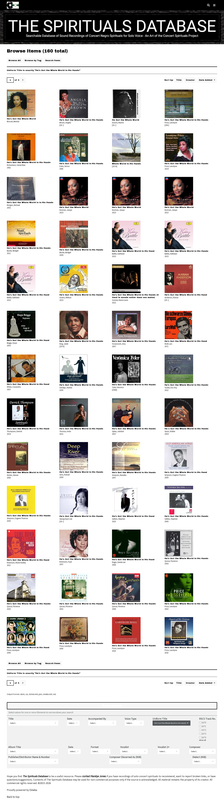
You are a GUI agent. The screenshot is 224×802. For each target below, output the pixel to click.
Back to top (13, 796)
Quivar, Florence (171, 561)
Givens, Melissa (65, 297)
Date (69, 718)
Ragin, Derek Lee (118, 562)
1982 (9, 167)
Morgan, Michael (13, 205)
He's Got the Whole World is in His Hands (30, 202)
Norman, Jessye (65, 210)
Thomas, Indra (65, 431)
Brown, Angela (65, 122)
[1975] (61, 346)
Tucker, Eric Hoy (171, 387)
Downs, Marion (118, 122)
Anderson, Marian (171, 297)
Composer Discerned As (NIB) (125, 757)
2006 (114, 564)
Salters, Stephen (118, 519)
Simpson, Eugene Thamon (175, 475)
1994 (167, 563)
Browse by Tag (33, 60)
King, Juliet (63, 344)
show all (202, 740)
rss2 (54, 694)
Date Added (206, 80)
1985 (61, 168)
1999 (61, 390)
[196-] (167, 125)
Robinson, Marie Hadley (16, 562)
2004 (167, 434)
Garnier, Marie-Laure (120, 300)
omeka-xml (47, 694)
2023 (61, 212)
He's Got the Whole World (21, 119)
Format (95, 747)
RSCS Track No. (207, 718)
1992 (61, 609)
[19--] (114, 125)
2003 (9, 345)
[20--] (61, 125)
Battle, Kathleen (118, 253)
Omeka (33, 790)
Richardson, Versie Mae (16, 165)
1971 (166, 346)
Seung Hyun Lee (65, 519)
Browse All (15, 60)
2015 (114, 521)
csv (27, 694)
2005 (9, 477)
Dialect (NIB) (199, 757)
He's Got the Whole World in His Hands (81, 120)
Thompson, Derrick (14, 431)
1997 (114, 477)
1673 (204, 733)
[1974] (114, 166)
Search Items (52, 60)
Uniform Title (160, 718)
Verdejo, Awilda (65, 387)
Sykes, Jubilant (118, 431)
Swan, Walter (170, 431)
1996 (9, 652)
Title (179, 80)
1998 (114, 609)
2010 (9, 609)
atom (22, 694)
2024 (167, 168)
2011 (9, 253)
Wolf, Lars (168, 344)
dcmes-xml (33, 694)
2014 (9, 434)
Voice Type (130, 718)
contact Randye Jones (94, 776)
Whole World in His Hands (126, 164)
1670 (204, 722)
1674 (204, 737)
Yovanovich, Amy (119, 344)
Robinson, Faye (65, 561)
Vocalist (124, 747)
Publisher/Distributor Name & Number (29, 757)
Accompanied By (97, 718)
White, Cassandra (14, 387)
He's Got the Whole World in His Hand (133, 251)
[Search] (208, 5)
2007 (114, 346)
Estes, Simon (64, 166)
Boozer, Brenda (13, 121)
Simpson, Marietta (119, 475)
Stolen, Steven (12, 475)
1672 (204, 729)
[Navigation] (214, 5)
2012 (166, 390)
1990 (61, 648)
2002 (9, 207)
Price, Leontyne (171, 122)
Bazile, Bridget (12, 250)
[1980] (114, 390)
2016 (9, 521)
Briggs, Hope (12, 343)
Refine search (112, 705)
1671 (204, 726)
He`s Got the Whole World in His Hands (186, 429)
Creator (190, 80)
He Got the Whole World (125, 120)
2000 (61, 255)
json (40, 694)
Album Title (14, 747)
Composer (194, 747)
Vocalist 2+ (163, 747)
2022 (61, 300)
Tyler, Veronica (118, 387)
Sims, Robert (64, 474)
